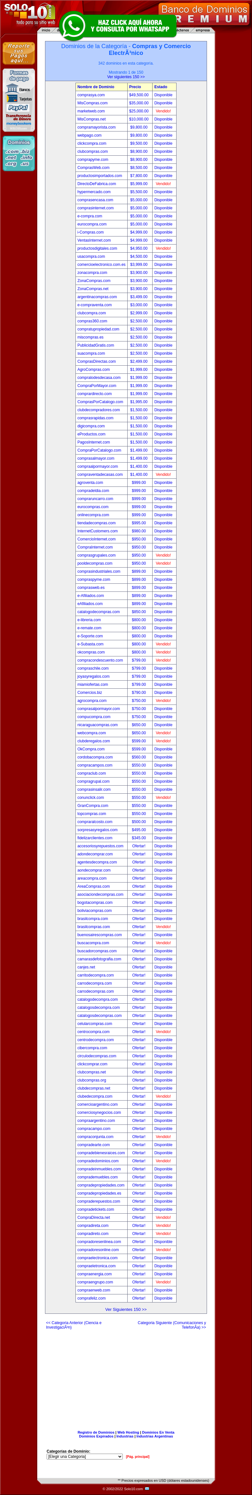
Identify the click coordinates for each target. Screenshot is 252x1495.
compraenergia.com (94, 1274)
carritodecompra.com (95, 975)
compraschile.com (93, 668)
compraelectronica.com (97, 1258)
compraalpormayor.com (97, 466)
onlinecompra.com (93, 515)
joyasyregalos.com (93, 676)
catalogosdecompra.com (98, 1007)
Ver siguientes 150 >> (126, 77)
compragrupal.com (93, 781)
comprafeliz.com (91, 1298)
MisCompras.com (92, 103)
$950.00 (139, 539)
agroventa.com (90, 482)
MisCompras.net (91, 119)
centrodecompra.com (95, 1040)
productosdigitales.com (97, 248)
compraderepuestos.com (98, 1201)
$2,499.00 (139, 361)
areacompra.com (92, 878)
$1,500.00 (139, 410)
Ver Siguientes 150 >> (126, 1309)
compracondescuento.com (100, 660)
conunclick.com (90, 797)
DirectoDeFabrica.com (96, 184)
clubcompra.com (91, 313)
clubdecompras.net (93, 1088)
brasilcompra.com (92, 918)
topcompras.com (91, 813)
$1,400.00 (139, 466)
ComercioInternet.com (96, 539)
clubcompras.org (91, 1080)
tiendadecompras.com (96, 523)
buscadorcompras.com (97, 951)
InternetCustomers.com (97, 531)
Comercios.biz (89, 692)
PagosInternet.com (93, 442)
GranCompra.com (92, 805)
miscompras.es (90, 337)
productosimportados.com (99, 175)
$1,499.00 (139, 450)
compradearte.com (93, 1145)
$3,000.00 (139, 305)
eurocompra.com (92, 224)
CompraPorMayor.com (96, 385)
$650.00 (139, 725)
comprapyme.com (92, 159)
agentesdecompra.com (97, 862)
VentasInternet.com (94, 240)
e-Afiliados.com (90, 595)
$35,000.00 (139, 103)
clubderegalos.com (93, 741)
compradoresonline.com (98, 1250)
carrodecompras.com (95, 991)
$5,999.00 (139, 184)
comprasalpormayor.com (98, 708)
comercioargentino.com (97, 1104)
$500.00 (139, 822)
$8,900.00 (139, 151)
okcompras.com (91, 652)
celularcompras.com (94, 1023)
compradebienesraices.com (101, 1153)
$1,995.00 (139, 402)
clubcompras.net (91, 1072)
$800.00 (139, 620)
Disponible (163, 95)
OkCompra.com (91, 749)
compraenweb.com (93, 1290)
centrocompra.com (93, 1032)
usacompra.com (91, 256)
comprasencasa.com (95, 200)
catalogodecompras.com (98, 612)
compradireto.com (93, 1233)
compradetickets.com (95, 1209)
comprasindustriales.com (98, 571)
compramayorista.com (96, 127)
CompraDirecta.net (93, 1217)
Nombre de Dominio (95, 87)
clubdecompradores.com (98, 410)
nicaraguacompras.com (97, 725)
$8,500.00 (139, 167)
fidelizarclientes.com (94, 838)
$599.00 (139, 741)
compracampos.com (94, 765)
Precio (135, 87)
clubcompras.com (92, 151)
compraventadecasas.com (100, 474)
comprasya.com (91, 95)
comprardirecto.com (94, 394)
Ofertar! (139, 846)
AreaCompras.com (93, 886)
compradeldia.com (93, 490)
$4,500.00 (139, 256)
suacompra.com (91, 353)
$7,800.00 (139, 175)
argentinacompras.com (97, 297)
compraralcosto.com (94, 822)
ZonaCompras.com (93, 280)
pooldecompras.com (94, 563)
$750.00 (139, 700)
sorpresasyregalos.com (97, 830)
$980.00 (139, 531)
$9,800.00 (139, 127)
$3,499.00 (139, 297)
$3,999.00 (139, 264)
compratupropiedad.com (98, 329)
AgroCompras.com (93, 369)
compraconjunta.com (95, 1136)
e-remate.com (89, 628)
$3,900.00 (139, 272)
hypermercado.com (94, 192)
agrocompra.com (92, 700)
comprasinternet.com (95, 208)
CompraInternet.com (95, 547)
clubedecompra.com (94, 1096)
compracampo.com (93, 1128)
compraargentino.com (96, 1120)
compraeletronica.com (96, 1266)
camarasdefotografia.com (99, 959)
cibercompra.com (92, 1048)
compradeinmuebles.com (99, 1169)
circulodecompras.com (96, 1056)
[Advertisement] (126, 1377)
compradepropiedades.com (100, 1185)
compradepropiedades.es (99, 1193)
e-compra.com (89, 216)
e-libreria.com (89, 620)
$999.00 (139, 482)
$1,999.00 (139, 369)
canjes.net (86, 967)
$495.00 (139, 830)
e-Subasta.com (90, 644)
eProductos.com (91, 434)
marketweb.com (91, 111)
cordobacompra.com (95, 757)
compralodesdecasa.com (98, 377)
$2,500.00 (139, 321)
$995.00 (139, 523)
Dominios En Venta (158, 1432)
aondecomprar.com (94, 870)
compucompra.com (93, 717)
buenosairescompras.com (99, 935)
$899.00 (139, 571)
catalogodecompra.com (97, 999)
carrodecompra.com (94, 983)
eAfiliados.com (90, 603)
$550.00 (139, 765)
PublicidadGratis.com (95, 345)
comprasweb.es (91, 587)
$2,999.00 (139, 313)
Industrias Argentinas (154, 1436)
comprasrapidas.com (95, 418)
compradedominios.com (98, 1161)
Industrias (125, 1436)
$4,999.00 (139, 232)
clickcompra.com (91, 143)
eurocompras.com (93, 507)
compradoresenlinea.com (99, 1241)
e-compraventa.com (94, 305)
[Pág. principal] (137, 1456)
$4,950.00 (139, 248)
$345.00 (139, 838)
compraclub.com (91, 773)
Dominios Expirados (96, 1436)
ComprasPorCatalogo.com (100, 402)
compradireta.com (93, 1225)
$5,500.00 (139, 192)
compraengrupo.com (95, 1282)
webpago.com (89, 135)
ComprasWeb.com (93, 167)
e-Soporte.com (90, 636)
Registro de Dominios (96, 1432)
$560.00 (139, 757)
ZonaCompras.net (93, 289)
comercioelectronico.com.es (101, 264)
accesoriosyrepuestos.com (100, 846)
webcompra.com (91, 733)
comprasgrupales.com (96, 555)
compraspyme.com (93, 579)
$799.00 (139, 660)
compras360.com (92, 321)
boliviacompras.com (94, 910)
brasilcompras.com (93, 927)
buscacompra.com (93, 943)
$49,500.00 (139, 95)
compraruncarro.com (95, 499)
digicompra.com (91, 426)
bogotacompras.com (95, 902)
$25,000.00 (139, 111)
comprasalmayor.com (95, 458)
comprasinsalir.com (94, 789)
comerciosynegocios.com (99, 1112)
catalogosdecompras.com (99, 1015)
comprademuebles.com (97, 1177)
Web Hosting (128, 1432)
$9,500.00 (139, 143)
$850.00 (139, 612)
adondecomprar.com (95, 854)
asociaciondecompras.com (100, 894)
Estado (160, 87)
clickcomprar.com (92, 1064)
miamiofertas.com (92, 684)
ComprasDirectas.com (96, 361)
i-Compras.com (90, 232)
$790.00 (139, 692)
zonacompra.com (92, 272)
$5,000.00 (139, 200)
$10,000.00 (139, 119)
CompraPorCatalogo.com (99, 450)
